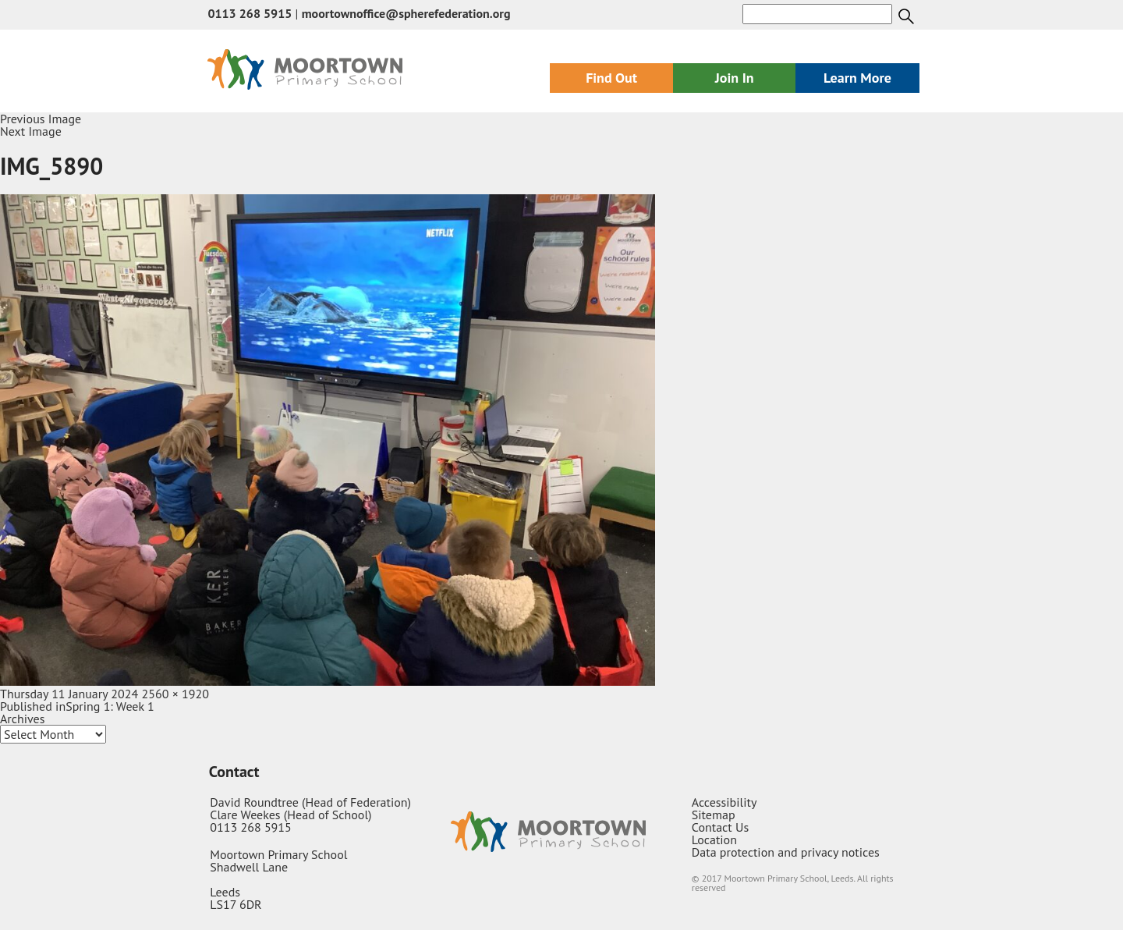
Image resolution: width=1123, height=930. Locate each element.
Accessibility (724, 802)
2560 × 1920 (175, 693)
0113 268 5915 (249, 13)
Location (714, 839)
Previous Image (40, 118)
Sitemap (713, 814)
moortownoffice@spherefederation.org (406, 13)
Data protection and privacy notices (786, 852)
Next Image (31, 131)
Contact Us (720, 827)
